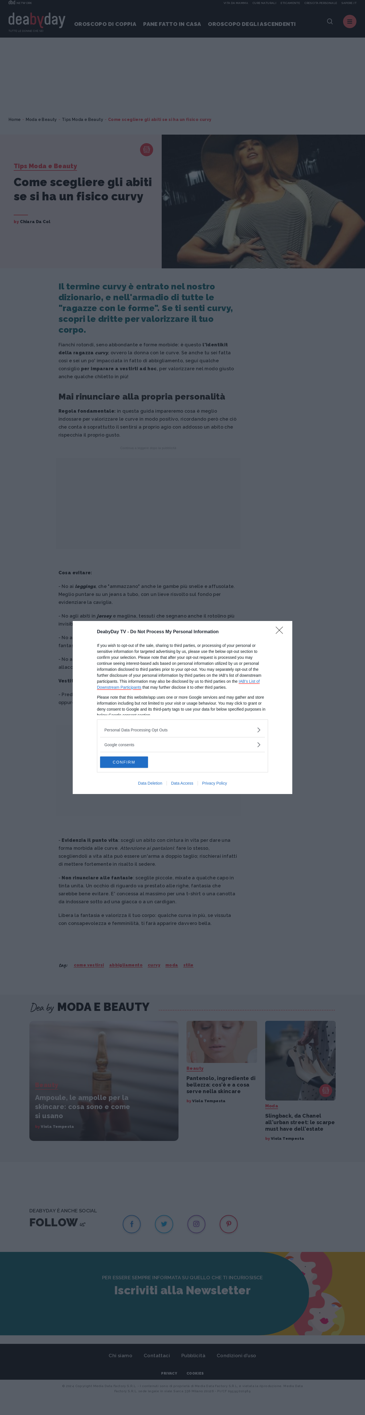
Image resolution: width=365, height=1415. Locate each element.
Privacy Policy (214, 783)
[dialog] (182, 707)
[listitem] (182, 730)
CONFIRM (127, 762)
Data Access (182, 783)
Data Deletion (150, 783)
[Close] (281, 632)
